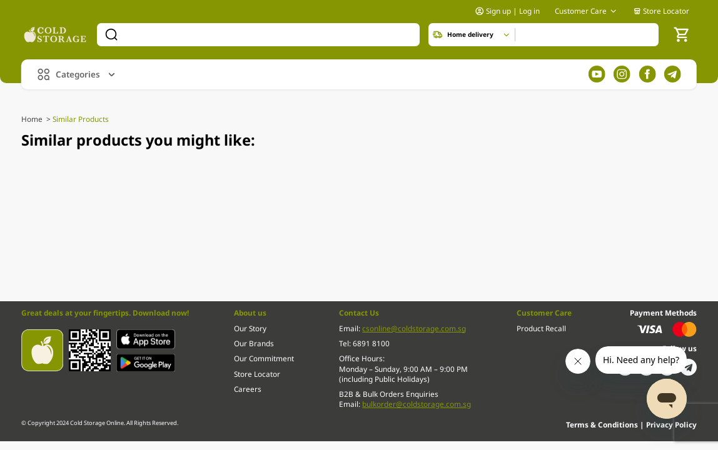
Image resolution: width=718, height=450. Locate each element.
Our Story (250, 328)
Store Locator (661, 11)
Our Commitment (264, 358)
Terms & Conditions (603, 424)
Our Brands (254, 343)
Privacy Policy (671, 424)
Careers (247, 389)
